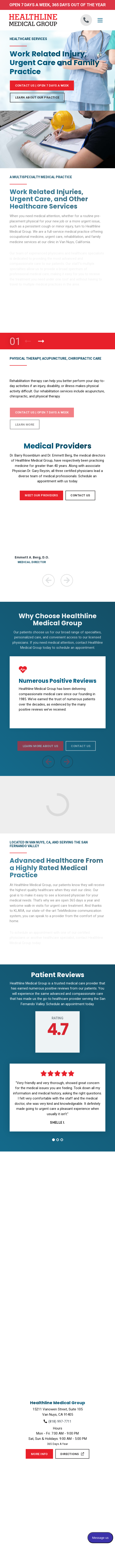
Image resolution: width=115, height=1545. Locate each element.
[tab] (53, 1139)
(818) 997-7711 (59, 1421)
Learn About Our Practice (37, 97)
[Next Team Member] (67, 580)
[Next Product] (41, 341)
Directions (72, 1454)
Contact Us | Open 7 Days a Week (42, 85)
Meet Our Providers (41, 495)
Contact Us (80, 495)
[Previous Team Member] (48, 580)
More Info (39, 1454)
